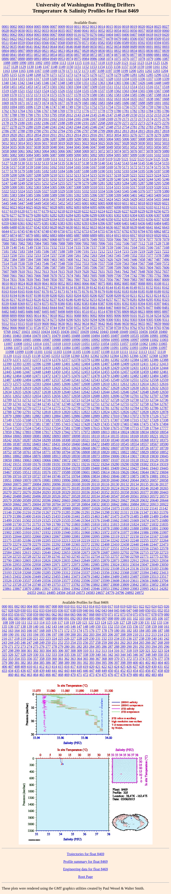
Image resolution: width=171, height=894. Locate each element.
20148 (26, 488)
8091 (149, 283)
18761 (26, 452)
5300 (13, 187)
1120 (117, 63)
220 (29, 638)
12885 (65, 416)
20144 (16, 488)
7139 (5, 247)
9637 (93, 324)
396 (110, 663)
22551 (114, 548)
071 (110, 614)
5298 (165, 183)
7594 (77, 267)
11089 (95, 348)
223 (48, 638)
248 (35, 642)
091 (66, 618)
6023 (13, 207)
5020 (69, 143)
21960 (85, 532)
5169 (109, 167)
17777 (163, 428)
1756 (125, 107)
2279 (21, 127)
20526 (56, 496)
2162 (53, 119)
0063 (21, 35)
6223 (93, 211)
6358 (165, 219)
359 (48, 659)
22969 (46, 564)
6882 (45, 235)
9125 (141, 316)
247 (29, 642)
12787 (163, 408)
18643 (56, 448)
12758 (144, 404)
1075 (117, 59)
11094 (143, 348)
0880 (149, 55)
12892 (105, 416)
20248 (154, 488)
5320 (157, 187)
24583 (90, 593)
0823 (61, 51)
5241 (125, 179)
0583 (109, 43)
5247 (5, 183)
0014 (101, 27)
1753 (101, 107)
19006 (114, 456)
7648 (141, 271)
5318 (141, 187)
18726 (144, 448)
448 (98, 671)
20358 (124, 492)
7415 (85, 259)
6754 (93, 231)
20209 (95, 488)
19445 (163, 468)
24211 (154, 588)
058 (29, 614)
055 (10, 614)
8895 (157, 312)
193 (29, 634)
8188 (149, 291)
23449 (36, 576)
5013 (13, 143)
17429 (95, 424)
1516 (149, 87)
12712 (26, 400)
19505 (16, 472)
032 (35, 610)
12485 (163, 376)
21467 (105, 516)
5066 (61, 151)
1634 (125, 99)
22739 (46, 556)
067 (85, 614)
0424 (29, 39)
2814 (133, 131)
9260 (13, 320)
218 (17, 638)
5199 (5, 175)
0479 (117, 39)
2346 (93, 127)
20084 (36, 484)
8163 (5, 291)
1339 (165, 79)
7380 (165, 255)
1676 (53, 103)
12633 (163, 388)
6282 (53, 215)
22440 (134, 544)
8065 (77, 283)
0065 (37, 35)
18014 (114, 432)
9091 (85, 316)
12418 (36, 368)
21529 (56, 520)
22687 (105, 552)
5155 (165, 163)
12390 (7, 364)
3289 (69, 139)
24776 (110, 593)
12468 (26, 376)
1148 (54, 67)
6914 (109, 235)
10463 (16, 336)
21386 (16, 516)
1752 (93, 107)
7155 (77, 247)
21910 (26, 532)
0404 (109, 35)
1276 (93, 75)
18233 (163, 436)
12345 (45, 356)
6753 (85, 231)
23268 (26, 572)
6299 (93, 215)
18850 (154, 452)
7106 (125, 243)
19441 (144, 468)
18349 (124, 440)
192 (23, 634)
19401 (105, 468)
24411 (41, 593)
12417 (26, 368)
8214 (157, 295)
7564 (133, 263)
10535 (134, 336)
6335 (61, 219)
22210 (56, 540)
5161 (45, 167)
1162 (164, 67)
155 (129, 626)
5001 (85, 139)
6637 (117, 227)
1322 (69, 79)
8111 (165, 283)
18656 (75, 448)
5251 (37, 183)
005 (35, 606)
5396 (93, 195)
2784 (157, 127)
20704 (56, 504)
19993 (56, 480)
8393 (133, 304)
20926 (7, 508)
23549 (36, 580)
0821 (45, 51)
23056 (16, 568)
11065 (163, 344)
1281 (133, 75)
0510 (165, 39)
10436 (65, 332)
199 (66, 634)
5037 (29, 147)
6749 (53, 231)
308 (73, 650)
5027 (117, 143)
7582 (29, 267)
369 (110, 659)
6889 (93, 235)
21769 (46, 524)
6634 (101, 227)
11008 (17, 344)
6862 (157, 231)
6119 (13, 211)
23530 (16, 580)
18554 (134, 444)
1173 (85, 71)
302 (35, 650)
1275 (85, 75)
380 (10, 663)
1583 (117, 95)
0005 (37, 27)
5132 (37, 163)
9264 (21, 320)
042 (98, 610)
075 (135, 614)
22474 (7, 548)
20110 (95, 484)
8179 (101, 291)
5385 (29, 195)
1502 (61, 87)
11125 (26, 356)
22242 (114, 540)
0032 (37, 31)
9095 (109, 316)
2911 (53, 135)
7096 (101, 243)
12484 (154, 376)
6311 (21, 219)
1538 (109, 91)
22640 (46, 552)
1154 (101, 67)
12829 (154, 412)
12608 (85, 384)
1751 (85, 107)
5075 (125, 151)
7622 (93, 271)
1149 (61, 67)
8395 (149, 304)
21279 (56, 512)
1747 (53, 107)
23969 (124, 588)
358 (42, 659)
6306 (149, 215)
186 (154, 630)
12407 (105, 364)
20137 (163, 484)
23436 (26, 576)
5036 (21, 147)
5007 (133, 139)
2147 (109, 115)
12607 (75, 384)
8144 (109, 287)
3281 (5, 139)
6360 (13, 223)
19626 (124, 472)
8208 (109, 295)
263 (129, 642)
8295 (149, 299)
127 (122, 622)
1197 (108, 71)
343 (116, 655)
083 (17, 618)
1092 (38, 63)
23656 (144, 580)
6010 (117, 203)
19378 (75, 468)
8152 (149, 287)
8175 (77, 291)
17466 (134, 424)
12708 (163, 396)
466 (48, 675)
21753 (36, 524)
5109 (46, 159)
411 (35, 667)
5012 (5, 143)
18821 (114, 452)
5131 (29, 163)
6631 (77, 227)
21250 (36, 512)
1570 (13, 95)
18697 (114, 448)
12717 (56, 400)
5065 (53, 151)
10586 (144, 336)
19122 (144, 460)
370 (116, 659)
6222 (85, 211)
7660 (5, 275)
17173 (36, 420)
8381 (69, 304)
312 (98, 650)
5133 (45, 163)
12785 (144, 408)
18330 (105, 440)
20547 (114, 496)
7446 (133, 259)
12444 (163, 368)
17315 (134, 420)
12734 (154, 400)
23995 (144, 588)
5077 (141, 151)
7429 (117, 259)
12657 (65, 396)
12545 (105, 380)
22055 (26, 536)
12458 (134, 372)
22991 (105, 564)
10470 (36, 336)
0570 (77, 43)
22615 (26, 552)
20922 (163, 504)
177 (98, 630)
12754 (114, 404)
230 (91, 638)
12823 (95, 412)
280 (66, 646)
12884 (56, 416)
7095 (93, 243)
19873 (124, 476)
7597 (101, 267)
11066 (8, 348)
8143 (101, 287)
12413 (163, 364)
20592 (36, 500)
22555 (134, 548)
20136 (153, 484)
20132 (124, 484)
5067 (69, 151)
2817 (157, 131)
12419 (46, 368)
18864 (26, 456)
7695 (93, 275)
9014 (37, 316)
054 (4, 614)
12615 (154, 384)
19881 (154, 476)
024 (154, 606)
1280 (125, 75)
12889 (95, 416)
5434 (149, 199)
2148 (117, 115)
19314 (154, 464)
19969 (16, 480)
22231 (95, 540)
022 (141, 606)
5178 (13, 171)
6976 (85, 239)
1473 (45, 87)
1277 (101, 75)
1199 (124, 71)
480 (135, 675)
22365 (75, 544)
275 (35, 646)
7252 (29, 255)
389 (66, 663)
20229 (124, 488)
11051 (85, 344)
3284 (29, 139)
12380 (95, 360)
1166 (29, 71)
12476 (75, 376)
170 (54, 630)
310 (85, 650)
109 (11, 622)
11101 (38, 352)
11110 (114, 352)
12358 (65, 356)
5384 (21, 195)
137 (17, 626)
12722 (65, 400)
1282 (141, 75)
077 (148, 614)
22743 (65, 556)
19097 (105, 460)
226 (66, 638)
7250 (13, 255)
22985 (95, 564)
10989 (66, 340)
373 (135, 659)
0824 (69, 51)
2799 (101, 131)
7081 (13, 243)
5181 (37, 171)
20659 (7, 504)
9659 (157, 324)
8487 (37, 312)
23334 (75, 572)
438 (35, 671)
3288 (61, 139)
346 (135, 655)
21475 (114, 516)
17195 (56, 420)
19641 (134, 472)
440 (48, 671)
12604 (46, 384)
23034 (134, 564)
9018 (53, 316)
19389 (85, 468)
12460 (154, 372)
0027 (165, 27)
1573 (37, 95)
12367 (143, 356)
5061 (21, 151)
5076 (133, 151)
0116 (77, 35)
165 (23, 630)
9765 (157, 328)
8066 (85, 283)
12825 (114, 412)
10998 (144, 340)
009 (60, 606)
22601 (16, 552)
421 (98, 667)
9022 (61, 316)
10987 (46, 340)
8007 (157, 279)
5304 (45, 187)
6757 (117, 231)
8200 (53, 295)
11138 (36, 356)
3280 (165, 135)
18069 (26, 436)
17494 (163, 424)
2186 (45, 123)
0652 (109, 47)
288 (116, 646)
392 (85, 663)
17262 (75, 420)
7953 (101, 279)
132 (153, 622)
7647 (133, 271)
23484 (105, 576)
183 (135, 630)
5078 (149, 151)
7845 (37, 279)
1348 (61, 83)
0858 (85, 55)
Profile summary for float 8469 (85, 861)
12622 (56, 388)
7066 (117, 239)
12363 (104, 356)
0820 (37, 51)
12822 (85, 412)
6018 (141, 203)
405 (166, 663)
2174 (149, 119)
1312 (165, 75)
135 (4, 626)
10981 (154, 336)
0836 (149, 51)
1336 (141, 79)
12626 (95, 388)
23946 (95, 588)
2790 (37, 131)
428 (141, 667)
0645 (61, 47)
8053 (69, 283)
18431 (56, 444)
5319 (149, 187)
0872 (93, 55)
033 (42, 610)
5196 (149, 171)
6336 (69, 219)
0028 (5, 31)
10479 (56, 336)
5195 (141, 171)
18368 (144, 440)
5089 (69, 155)
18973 (95, 456)
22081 (75, 536)
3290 (77, 139)
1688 (141, 103)
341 (104, 655)
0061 (5, 35)
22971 (56, 564)
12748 (65, 404)
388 (60, 663)
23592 (75, 580)
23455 (56, 576)
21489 (154, 516)
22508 (65, 548)
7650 (149, 271)
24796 (119, 593)
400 (135, 663)
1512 (117, 87)
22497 (56, 548)
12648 (144, 392)
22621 (36, 552)
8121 (13, 287)
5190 (101, 171)
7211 (93, 251)
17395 (56, 424)
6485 (165, 223)
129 (134, 622)
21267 (46, 512)
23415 (7, 576)
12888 (85, 416)
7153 (61, 247)
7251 (21, 255)
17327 (144, 420)
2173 (141, 119)
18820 (105, 452)
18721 (134, 448)
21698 (7, 524)
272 (17, 646)
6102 (141, 207)
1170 (61, 71)
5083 (21, 155)
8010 (5, 283)
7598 (109, 267)
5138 (85, 163)
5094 (109, 155)
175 (85, 630)
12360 (75, 356)
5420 (77, 199)
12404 (85, 364)
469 (66, 675)
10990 (75, 340)
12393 (16, 364)
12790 (16, 412)
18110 (95, 436)
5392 (77, 195)
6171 (29, 211)
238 (141, 638)
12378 (75, 360)
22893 (124, 560)
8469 (117, 308)
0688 (125, 47)
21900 (163, 528)
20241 (134, 488)
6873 (5, 235)
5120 (116, 159)
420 (91, 667)
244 (10, 642)
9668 (21, 328)
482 (148, 675)
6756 (109, 231)
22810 (36, 560)
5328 (53, 191)
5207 (29, 175)
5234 (69, 179)
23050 (163, 564)
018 (116, 606)
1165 (22, 71)
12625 (85, 388)
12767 (163, 404)
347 (141, 655)
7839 (29, 279)
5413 (21, 199)
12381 (105, 360)
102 (135, 618)
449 (104, 671)
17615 (95, 428)
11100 (28, 352)
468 (60, 675)
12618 (16, 388)
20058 (163, 480)
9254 (157, 316)
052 (160, 610)
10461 (7, 336)
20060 (7, 484)
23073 (65, 568)
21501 (16, 520)
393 (91, 663)
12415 (7, 368)
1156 (117, 67)
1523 (37, 91)
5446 (13, 203)
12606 (65, 384)
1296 (157, 75)
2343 (69, 127)
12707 (154, 396)
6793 (133, 231)
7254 (45, 255)
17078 (144, 416)
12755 (124, 404)
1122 (132, 63)
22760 (124, 556)
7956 (109, 279)
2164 (69, 119)
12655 (46, 396)
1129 (22, 67)
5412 (13, 199)
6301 (109, 215)
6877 (21, 235)
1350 (77, 83)
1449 (165, 83)
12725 (95, 400)
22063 (46, 536)
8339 (5, 304)
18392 (26, 444)
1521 (21, 91)
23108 (114, 568)
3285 (37, 139)
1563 (125, 91)
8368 (13, 304)
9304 (141, 320)
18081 (36, 436)
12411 (144, 364)
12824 (105, 412)
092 (73, 618)
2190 (77, 123)
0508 (149, 39)
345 (129, 655)
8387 (101, 304)
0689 (133, 47)
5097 (125, 155)
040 (85, 610)
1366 (125, 83)
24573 (80, 593)
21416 (36, 516)
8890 (149, 312)
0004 (29, 27)
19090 (95, 460)
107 (166, 618)
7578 (21, 267)
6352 (117, 219)
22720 (154, 552)
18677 (95, 448)
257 (91, 642)
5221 (133, 175)
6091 (61, 207)
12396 (36, 364)
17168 (26, 420)
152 (110, 626)
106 (160, 618)
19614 (105, 472)
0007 (53, 27)
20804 (85, 504)
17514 (7, 428)
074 (129, 614)
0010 (69, 27)
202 (85, 634)
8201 (61, 295)
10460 (163, 332)
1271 (53, 75)
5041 (61, 147)
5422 (93, 199)
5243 (141, 179)
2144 (85, 115)
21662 (114, 520)
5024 (93, 143)
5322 (5, 191)
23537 (26, 580)
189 (4, 634)
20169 (56, 488)
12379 (85, 360)
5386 (37, 195)
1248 (29, 75)
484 (160, 675)
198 (60, 634)
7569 (157, 263)
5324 (21, 191)
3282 (13, 139)
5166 (85, 167)
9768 (7, 332)
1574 (45, 95)
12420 (56, 368)
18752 (7, 452)
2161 (45, 119)
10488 (75, 336)
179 (110, 630)
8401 (165, 304)
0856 (69, 55)
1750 (77, 107)
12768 (7, 408)
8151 (141, 287)
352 (4, 659)
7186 (45, 251)
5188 (85, 171)
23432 (16, 576)
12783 (124, 408)
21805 (85, 524)
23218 (16, 572)
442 (60, 671)
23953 (105, 588)
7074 (141, 239)
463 (29, 675)
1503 (69, 87)
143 (54, 626)
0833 (125, 51)
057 (23, 614)
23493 (124, 576)
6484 (157, 223)
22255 (144, 540)
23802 (95, 584)
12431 (134, 368)
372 (129, 659)
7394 (29, 259)
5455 (77, 203)
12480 (114, 376)
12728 (114, 400)
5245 (157, 179)
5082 (13, 155)
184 (141, 630)
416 (66, 667)
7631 (101, 271)
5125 (157, 159)
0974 (69, 59)
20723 (65, 504)
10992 (95, 340)
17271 (105, 420)
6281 (45, 215)
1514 (133, 87)
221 (35, 638)
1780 (117, 111)
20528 (75, 496)
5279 (85, 183)
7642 (125, 271)
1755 (117, 107)
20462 (7, 496)
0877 (133, 55)
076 (141, 614)
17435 (105, 424)
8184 (133, 291)
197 (54, 634)
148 (85, 626)
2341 (53, 127)
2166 (85, 119)
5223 (149, 175)
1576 (61, 95)
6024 (21, 207)
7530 (21, 263)
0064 (29, 35)
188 (166, 630)
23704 (163, 580)
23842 (134, 584)
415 (60, 667)
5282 (109, 183)
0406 (125, 35)
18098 (75, 436)
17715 (134, 428)
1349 (69, 83)
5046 (85, 147)
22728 (26, 556)
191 (17, 634)
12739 (7, 404)
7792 (157, 275)
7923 (85, 279)
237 (135, 638)
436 (23, 671)
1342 (21, 83)
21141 (153, 508)
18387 (16, 444)
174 (79, 630)
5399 (117, 195)
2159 (37, 119)
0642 (37, 47)
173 (73, 630)
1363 (101, 83)
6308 (165, 215)
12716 (46, 400)
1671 (21, 103)
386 (48, 663)
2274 (149, 123)
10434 (45, 332)
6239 (149, 211)
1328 (109, 79)
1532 (69, 91)
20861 (124, 504)
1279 (117, 75)
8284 (141, 299)
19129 (153, 460)
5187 (77, 171)
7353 (141, 255)
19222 (95, 464)
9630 (61, 324)
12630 (134, 388)
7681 (77, 275)
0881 (157, 55)
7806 (165, 275)
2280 (29, 127)
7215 (125, 251)
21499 (7, 520)
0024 (149, 27)
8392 (125, 304)
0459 (93, 39)
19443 (154, 468)
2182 (37, 123)
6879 (29, 235)
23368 (124, 572)
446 (85, 671)
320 (141, 650)
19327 (7, 468)
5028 (125, 143)
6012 (133, 203)
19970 (26, 480)
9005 (29, 316)
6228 (133, 211)
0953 (61, 59)
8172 (53, 291)
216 (4, 638)
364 (79, 659)
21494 (163, 516)
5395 (85, 195)
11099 (19, 352)
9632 (77, 324)
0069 (69, 35)
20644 (163, 500)
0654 (117, 47)
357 (35, 659)
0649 (85, 47)
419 (85, 667)
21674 (144, 520)
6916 (125, 235)
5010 (157, 139)
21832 (154, 524)
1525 (53, 91)
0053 (109, 31)
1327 (101, 79)
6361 (21, 223)
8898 (5, 316)
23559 (56, 580)
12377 (65, 360)
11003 (163, 340)
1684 (109, 103)
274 (29, 646)
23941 (65, 588)
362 (66, 659)
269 (166, 642)
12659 (85, 396)
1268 (37, 75)
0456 (69, 39)
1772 (77, 111)
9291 (77, 320)
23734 (26, 584)
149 (91, 626)
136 (10, 626)
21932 (46, 532)
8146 (125, 287)
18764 (36, 452)
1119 (109, 63)
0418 (149, 35)
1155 (109, 67)
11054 (104, 344)
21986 (144, 532)
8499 (69, 312)
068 (91, 614)
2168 (101, 119)
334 (60, 655)
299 (17, 650)
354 (17, 659)
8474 (133, 308)
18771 (46, 452)
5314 (109, 187)
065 (73, 614)
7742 (133, 275)
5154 (157, 163)
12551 (134, 380)
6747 (37, 231)
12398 (46, 364)
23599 (105, 580)
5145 (141, 163)
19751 (65, 476)
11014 (37, 344)
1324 (85, 79)
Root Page (85, 877)
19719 (26, 476)
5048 (101, 147)
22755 (105, 556)
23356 (105, 572)
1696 (29, 107)
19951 (7, 480)
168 (42, 630)
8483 (13, 312)
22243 (124, 540)
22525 (95, 548)
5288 (149, 183)
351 (166, 655)
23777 (65, 584)
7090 (77, 243)
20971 (56, 508)
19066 (46, 460)
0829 (93, 51)
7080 (5, 243)
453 (129, 671)
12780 (95, 408)
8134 (69, 287)
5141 (109, 163)
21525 (46, 520)
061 (48, 614)
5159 (29, 167)
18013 (105, 432)
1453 (29, 87)
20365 (134, 492)
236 (129, 638)
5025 (101, 143)
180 (116, 630)
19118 (134, 460)
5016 (37, 143)
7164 (133, 247)
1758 (141, 107)
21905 (16, 532)
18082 (46, 436)
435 (17, 671)
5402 (141, 195)
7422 (93, 259)
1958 (61, 115)
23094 (85, 568)
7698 (101, 275)
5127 (5, 163)
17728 (144, 428)
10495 (105, 336)
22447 (154, 544)
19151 (16, 464)
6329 (45, 219)
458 (160, 671)
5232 (53, 179)
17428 (85, 424)
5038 (37, 147)
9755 (93, 328)
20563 (144, 496)
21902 (7, 532)
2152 (149, 115)
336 (73, 655)
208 (123, 634)
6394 (93, 223)
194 (35, 634)
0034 (53, 31)
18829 (144, 452)
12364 (114, 356)
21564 (85, 520)
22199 (36, 540)
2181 (29, 123)
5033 (165, 143)
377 (160, 659)
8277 (117, 299)
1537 (101, 91)
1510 (101, 87)
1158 (132, 67)
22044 (16, 536)
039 (79, 610)
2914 (77, 135)
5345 (125, 191)
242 (166, 638)
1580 (93, 95)
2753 (117, 127)
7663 (21, 275)
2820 (13, 135)
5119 (109, 159)
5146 (149, 163)
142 (48, 626)
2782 (141, 127)
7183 (21, 251)
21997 (163, 532)
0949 (53, 59)
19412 (124, 468)
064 (66, 614)
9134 (149, 316)
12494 (26, 380)
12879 (7, 416)
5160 (37, 167)
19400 (95, 468)
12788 (7, 412)
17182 (46, 420)
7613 (45, 271)
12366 (134, 356)
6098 (117, 207)
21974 (114, 532)
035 (54, 610)
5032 (157, 143)
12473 (56, 376)
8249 (77, 299)
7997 (141, 279)
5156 (5, 167)
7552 (77, 263)
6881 (37, 235)
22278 (26, 544)
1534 (77, 91)
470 (73, 675)
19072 (66, 460)
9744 (53, 328)
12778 (75, 408)
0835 (141, 51)
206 (110, 634)
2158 (29, 119)
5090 (77, 155)
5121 (124, 159)
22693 (114, 552)
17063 (124, 416)
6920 (157, 235)
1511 (109, 87)
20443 (163, 492)
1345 (37, 83)
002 (17, 606)
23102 (105, 568)
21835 (163, 524)
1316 (29, 79)
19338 (16, 468)
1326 (93, 79)
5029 (133, 143)
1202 (148, 71)
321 (148, 650)
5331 (77, 191)
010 (66, 606)
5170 (117, 167)
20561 (134, 496)
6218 (61, 211)
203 (91, 634)
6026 (37, 207)
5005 (117, 139)
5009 (149, 139)
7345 (117, 255)
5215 (93, 175)
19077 (75, 460)
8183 (125, 291)
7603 (141, 267)
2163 (61, 119)
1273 (69, 75)
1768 (53, 111)
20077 (26, 484)
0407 (133, 35)
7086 (53, 243)
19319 (163, 464)
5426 (125, 199)
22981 (85, 564)
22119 (114, 536)
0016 (117, 27)
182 (129, 630)
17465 (124, 424)
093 (79, 618)
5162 (53, 167)
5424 (109, 199)
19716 (16, 476)
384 (35, 663)
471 (79, 675)
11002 (154, 340)
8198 (37, 295)
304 (48, 650)
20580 (16, 500)
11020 (75, 344)
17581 (65, 428)
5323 (13, 191)
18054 (163, 432)
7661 (13, 275)
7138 (165, 243)
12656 (56, 396)
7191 (85, 251)
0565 (37, 43)
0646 (69, 47)
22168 (163, 536)
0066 (45, 35)
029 (17, 610)
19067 (56, 460)
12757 (134, 404)
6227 (125, 211)
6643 (165, 227)
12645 (114, 392)
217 (10, 638)
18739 (163, 448)
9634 (85, 324)
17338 (163, 420)
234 (116, 638)
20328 (56, 492)
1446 (149, 83)
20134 (134, 484)
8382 (77, 304)
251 (54, 642)
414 (54, 667)
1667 (157, 99)
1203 (156, 71)
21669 (134, 520)
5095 (117, 155)
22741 (56, 556)
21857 (56, 528)
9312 (5, 324)
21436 (65, 516)
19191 (56, 464)
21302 (114, 512)
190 (10, 634)
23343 (95, 572)
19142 (7, 464)
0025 (157, 27)
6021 (165, 203)
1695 (21, 107)
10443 (104, 332)
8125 (29, 287)
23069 (36, 568)
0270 (85, 35)
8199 (45, 295)
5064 (45, 151)
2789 (29, 131)
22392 (95, 544)
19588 (65, 472)
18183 (144, 436)
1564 (133, 91)
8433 (29, 308)
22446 (144, 544)
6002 (93, 203)
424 (116, 667)
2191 (85, 123)
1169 (53, 71)
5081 (5, 155)
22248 (134, 540)
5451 (53, 203)
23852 (154, 584)
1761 (165, 107)
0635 (13, 47)
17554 (56, 428)
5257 (69, 183)
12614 (144, 384)
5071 (93, 151)
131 (147, 622)
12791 (26, 412)
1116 (86, 63)
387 (54, 663)
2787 (13, 131)
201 (79, 634)
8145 (117, 287)
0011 (77, 27)
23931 (56, 588)
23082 (75, 568)
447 (91, 671)
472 (85, 675)
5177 (5, 171)
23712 (7, 584)
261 (116, 642)
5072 (101, 151)
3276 (133, 135)
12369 (163, 356)
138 (23, 626)
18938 (85, 456)
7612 (37, 271)
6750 (61, 231)
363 (73, 659)
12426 (95, 368)
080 (166, 614)
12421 (65, 368)
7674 (69, 275)
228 (79, 638)
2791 (45, 131)
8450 (69, 308)
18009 (95, 432)
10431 (25, 332)
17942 (65, 432)
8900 (21, 316)
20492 (26, 496)
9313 (13, 324)
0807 (21, 51)
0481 (125, 39)
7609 (13, 271)
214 (160, 634)
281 (73, 646)
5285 (133, 183)
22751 (85, 556)
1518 (165, 87)
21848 (46, 528)
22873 (114, 560)
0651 (101, 47)
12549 (114, 380)
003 (23, 606)
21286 (75, 512)
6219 (69, 211)
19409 (114, 468)
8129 (53, 287)
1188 (101, 71)
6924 (21, 239)
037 (66, 610)
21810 (95, 524)
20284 (36, 492)
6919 (149, 235)
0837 (157, 51)
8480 (157, 308)
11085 (75, 348)
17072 (134, 416)
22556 (144, 548)
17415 (65, 424)
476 (110, 675)
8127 (45, 287)
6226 (117, 211)
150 (98, 626)
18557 (144, 444)
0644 (53, 47)
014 (91, 606)
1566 (149, 91)
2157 (21, 119)
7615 (61, 271)
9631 (69, 324)
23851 (144, 584)
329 (29, 655)
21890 (144, 528)
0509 (157, 39)
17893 (26, 432)
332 (48, 655)
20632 (144, 500)
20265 (163, 488)
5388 (45, 195)
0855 (61, 55)
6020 (157, 203)
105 (154, 618)
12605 (56, 384)
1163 (6, 71)
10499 (124, 336)
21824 (134, 524)
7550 (69, 263)
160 (160, 626)
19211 (75, 464)
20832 (95, 504)
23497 (134, 576)
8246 (69, 299)
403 (154, 663)
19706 (7, 476)
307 (66, 650)
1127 (6, 67)
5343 (117, 191)
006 (42, 606)
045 (116, 610)
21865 (75, 528)
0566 (45, 43)
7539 (29, 263)
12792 (36, 412)
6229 (141, 211)
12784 (134, 408)
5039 (45, 147)
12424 (85, 368)
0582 (101, 43)
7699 (109, 275)
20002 (85, 480)
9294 (93, 320)
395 (104, 663)
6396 (101, 223)
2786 (5, 131)
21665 (124, 520)
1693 (5, 107)
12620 (36, 388)
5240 (117, 179)
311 (91, 650)
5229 (29, 179)
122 (91, 622)
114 (41, 622)
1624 (69, 99)
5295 (157, 183)
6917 (133, 235)
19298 (134, 464)
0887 (13, 59)
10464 (26, 336)
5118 (101, 159)
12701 (134, 396)
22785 (163, 556)
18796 (75, 452)
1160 (148, 67)
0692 (157, 47)
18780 (56, 452)
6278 (21, 215)
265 (141, 642)
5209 (45, 175)
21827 (144, 524)
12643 (95, 392)
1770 (69, 111)
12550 (124, 380)
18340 (114, 440)
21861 (65, 528)
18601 (16, 448)
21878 (105, 528)
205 (104, 634)
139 (29, 626)
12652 (16, 396)
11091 (114, 348)
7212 (101, 251)
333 (54, 655)
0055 (125, 31)
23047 (144, 564)
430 (154, 667)
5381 (5, 195)
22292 (56, 544)
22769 (134, 556)
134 (166, 622)
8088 (141, 283)
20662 (16, 504)
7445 (125, 259)
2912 (61, 135)
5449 (37, 203)
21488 (144, 516)
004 (29, 606)
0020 (141, 27)
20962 (37, 508)
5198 (165, 171)
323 (160, 650)
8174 (69, 291)
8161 (157, 287)
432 (166, 667)
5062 (29, 151)
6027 (45, 207)
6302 (117, 215)
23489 (114, 576)
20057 (154, 480)
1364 (109, 83)
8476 (141, 308)
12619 (26, 388)
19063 (26, 460)
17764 (154, 428)
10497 (114, 336)
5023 (85, 143)
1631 (101, 99)
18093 (56, 436)
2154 (165, 115)
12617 (7, 388)
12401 (65, 364)
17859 (7, 432)
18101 (85, 436)
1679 (77, 103)
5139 (93, 163)
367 (98, 659)
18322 (95, 440)
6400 (117, 223)
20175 (65, 488)
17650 (105, 428)
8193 (5, 295)
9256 (165, 316)
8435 (37, 308)
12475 (65, 376)
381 (17, 663)
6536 (21, 227)
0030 (21, 31)
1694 (13, 107)
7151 (45, 247)
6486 (5, 227)
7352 (133, 255)
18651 (65, 448)
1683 (101, 103)
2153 (157, 115)
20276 (26, 492)
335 (66, 655)
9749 (61, 328)
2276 (165, 123)
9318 (29, 324)
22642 (56, 552)
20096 (56, 484)
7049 (93, 239)
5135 (61, 163)
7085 (45, 243)
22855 (95, 560)
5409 (157, 195)
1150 (69, 67)
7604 (149, 267)
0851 (29, 55)
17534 (26, 428)
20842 (114, 504)
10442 (94, 332)
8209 (117, 295)
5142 (117, 163)
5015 (29, 143)
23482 (95, 576)
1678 (69, 103)
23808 (114, 584)
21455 (85, 516)
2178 (5, 123)
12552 (144, 380)
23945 (85, 588)
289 (123, 646)
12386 (154, 360)
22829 (56, 560)
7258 (61, 255)
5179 (21, 171)
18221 (153, 436)
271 (10, 646)
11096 (153, 348)
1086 (157, 59)
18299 (46, 440)
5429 (133, 199)
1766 (37, 111)
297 (4, 650)
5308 (77, 187)
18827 (134, 452)
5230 (37, 179)
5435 (157, 199)
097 (104, 618)
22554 (124, 548)
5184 (61, 171)
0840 (5, 55)
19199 (65, 464)
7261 (77, 255)
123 (97, 622)
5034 (5, 147)
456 (148, 671)
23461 (65, 576)
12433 (144, 368)
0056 (133, 31)
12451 (65, 372)
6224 (101, 211)
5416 (45, 199)
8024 (21, 283)
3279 (157, 135)
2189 (69, 123)
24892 (129, 593)
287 (110, 646)
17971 (75, 432)
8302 (157, 299)
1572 (29, 95)
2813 (125, 131)
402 (148, 663)
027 (4, 610)
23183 (154, 568)
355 (23, 659)
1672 (29, 103)
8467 (109, 308)
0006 (45, 27)
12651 (7, 396)
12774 (46, 408)
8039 (37, 283)
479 (129, 675)
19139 (163, 460)
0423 (21, 39)
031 (29, 610)
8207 (101, 295)
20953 (27, 508)
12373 (36, 360)
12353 (55, 356)
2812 (117, 131)
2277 (5, 127)
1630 (93, 99)
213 (154, 634)
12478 (95, 376)
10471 (46, 336)
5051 (125, 147)
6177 (37, 211)
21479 (124, 516)
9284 (61, 320)
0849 (21, 55)
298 (10, 650)
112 (29, 622)
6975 (77, 239)
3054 (117, 135)
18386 (7, 444)
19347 (36, 468)
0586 (117, 43)
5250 (29, 183)
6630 (69, 227)
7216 (133, 251)
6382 (53, 223)
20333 (75, 492)
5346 (133, 191)
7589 (61, 267)
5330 (69, 191)
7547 (53, 263)
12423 (75, 368)
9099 (125, 316)
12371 (16, 360)
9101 (133, 316)
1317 (37, 79)
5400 (125, 195)
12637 (36, 392)
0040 (77, 31)
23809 (124, 584)
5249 (21, 183)
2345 (85, 127)
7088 (61, 243)
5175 (157, 167)
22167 (154, 536)
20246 (144, 488)
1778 (101, 111)
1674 (45, 103)
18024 (124, 432)
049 (141, 610)
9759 (117, 328)
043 (104, 610)
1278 (109, 75)
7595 (85, 267)
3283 (21, 139)
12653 (26, 396)
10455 (133, 332)
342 (110, 655)
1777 (93, 111)
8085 (125, 283)
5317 (133, 187)
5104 (6, 159)
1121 (124, 63)
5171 (125, 167)
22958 (36, 564)
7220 (149, 251)
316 (116, 650)
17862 (16, 432)
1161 (156, 67)
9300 (109, 320)
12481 (124, 376)
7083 (29, 243)
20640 (154, 500)
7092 (85, 243)
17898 (36, 432)
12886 (75, 416)
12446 (16, 372)
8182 (117, 291)
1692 (165, 103)
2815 (141, 131)
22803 (16, 560)
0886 (5, 59)
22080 (65, 536)
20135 (144, 484)
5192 (117, 171)
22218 (75, 540)
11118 (161, 352)
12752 (105, 404)
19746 (56, 476)
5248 (13, 183)
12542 (85, 380)
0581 (93, 43)
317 (123, 650)
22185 (16, 540)
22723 (163, 552)
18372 (154, 440)
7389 (21, 259)
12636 (26, 392)
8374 (37, 304)
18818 (95, 452)
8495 (45, 312)
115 (48, 622)
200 (73, 634)
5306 (61, 187)
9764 (149, 328)
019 (123, 606)
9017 (45, 316)
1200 (132, 71)
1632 (109, 99)
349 (154, 655)
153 (116, 626)
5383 (13, 195)
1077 (133, 59)
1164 (14, 71)
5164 (69, 167)
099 (116, 618)
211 (141, 634)
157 (141, 626)
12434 (154, 368)
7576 (13, 267)
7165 (141, 247)
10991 (85, 340)
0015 (109, 27)
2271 (125, 123)
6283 (61, 215)
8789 (109, 312)
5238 (101, 179)
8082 (117, 283)
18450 (65, 444)
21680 (163, 520)
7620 (85, 271)
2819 (5, 135)
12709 (7, 400)
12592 (26, 384)
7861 (69, 279)
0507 (141, 39)
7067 (125, 239)
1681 (85, 103)
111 (23, 622)
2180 (21, 123)
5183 (53, 171)
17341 (7, 424)
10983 (7, 340)
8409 (21, 308)
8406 (5, 308)
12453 (85, 372)
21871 (85, 528)
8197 (29, 295)
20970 (46, 508)
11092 (124, 348)
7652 (157, 271)
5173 (141, 167)
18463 (85, 444)
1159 (140, 67)
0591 (133, 43)
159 (154, 626)
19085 (85, 460)
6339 (93, 219)
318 (129, 650)
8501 (77, 312)
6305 (141, 215)
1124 (148, 63)
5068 (77, 151)
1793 (45, 115)
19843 (105, 476)
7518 (13, 263)
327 (17, 655)
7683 (85, 275)
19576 (46, 472)
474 (98, 675)
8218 (21, 299)
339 (91, 655)
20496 (36, 496)
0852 (37, 55)
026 (166, 606)
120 (78, 622)
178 (104, 630)
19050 (7, 460)
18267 (16, 440)
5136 (69, 163)
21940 (65, 532)
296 (166, 646)
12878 (163, 412)
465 (42, 675)
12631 (144, 388)
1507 (85, 87)
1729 (37, 107)
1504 (77, 87)
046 (123, 610)
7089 (69, 243)
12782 (114, 408)
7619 (77, 271)
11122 (17, 356)
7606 (165, 267)
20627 (124, 500)
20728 (75, 504)
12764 (154, 404)
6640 (141, 227)
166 (29, 630)
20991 (76, 508)
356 (29, 659)
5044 (69, 147)
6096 (101, 207)
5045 (77, 147)
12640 (65, 392)
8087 (133, 283)
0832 (117, 51)
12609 (95, 384)
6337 (77, 219)
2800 (109, 131)
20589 (26, 500)
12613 (134, 384)
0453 (45, 39)
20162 (46, 488)
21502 (26, 520)
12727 (105, 400)
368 (104, 659)
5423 (101, 199)
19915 (163, 476)
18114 (105, 436)
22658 (75, 552)
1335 (133, 79)
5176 (165, 167)
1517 (157, 87)
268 (160, 642)
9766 (165, 328)
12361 (85, 356)
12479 (105, 376)
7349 (125, 255)
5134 (53, 163)
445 (79, 671)
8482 (5, 312)
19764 (75, 476)
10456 (143, 332)
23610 (124, 580)
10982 (163, 336)
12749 (75, 404)
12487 (7, 380)
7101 (109, 243)
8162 (165, 287)
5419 (69, 199)
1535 (85, 91)
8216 (5, 299)
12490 (16, 380)
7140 (13, 247)
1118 (101, 63)
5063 (37, 151)
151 (104, 626)
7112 (141, 243)
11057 (124, 344)
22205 (46, 540)
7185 (37, 251)
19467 (7, 472)
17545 (36, 428)
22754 (95, 556)
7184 (29, 251)
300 (23, 650)
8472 (125, 308)
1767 (45, 111)
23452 (46, 576)
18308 (65, 440)
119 (72, 622)
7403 (53, 259)
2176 (165, 119)
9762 (133, 328)
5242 (133, 179)
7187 (53, 251)
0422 (13, 39)
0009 (61, 27)
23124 (124, 568)
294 (154, 646)
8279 (125, 299)
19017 (134, 456)
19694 (163, 472)
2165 (77, 119)
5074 (117, 151)
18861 (7, 456)
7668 (45, 275)
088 (48, 618)
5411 (5, 199)
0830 (101, 51)
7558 (109, 263)
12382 (114, 360)
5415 (37, 199)
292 (141, 646)
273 (23, 646)
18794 (65, 452)
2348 (109, 127)
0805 (13, 51)
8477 (149, 308)
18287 (26, 440)
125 (109, 622)
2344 (77, 127)
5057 (165, 147)
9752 (77, 328)
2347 (101, 127)
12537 (56, 380)
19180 (46, 464)
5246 (165, 179)
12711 (16, 400)
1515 (141, 87)
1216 (21, 75)
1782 (133, 111)
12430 (124, 368)
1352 (93, 83)
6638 (125, 227)
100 (123, 618)
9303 (133, 320)
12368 (153, 356)
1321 (61, 79)
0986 (93, 59)
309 (79, 650)
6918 (141, 235)
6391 (69, 223)
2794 (61, 131)
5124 (149, 159)
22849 (85, 560)
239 (148, 638)
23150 (144, 568)
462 (23, 675)
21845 (36, 528)
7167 (157, 247)
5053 (141, 147)
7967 (117, 279)
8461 (93, 308)
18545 (124, 444)
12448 (36, 372)
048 (135, 610)
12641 (75, 392)
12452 (75, 372)
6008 (109, 203)
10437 (74, 332)
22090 (85, 536)
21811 (105, 524)
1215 (13, 75)
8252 (85, 299)
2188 (61, 123)
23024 (114, 564)
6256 (157, 211)
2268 (101, 123)
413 (48, 667)
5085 (37, 155)
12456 (114, 372)
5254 (53, 183)
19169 (26, 464)
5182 (45, 171)
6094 (85, 207)
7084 (37, 243)
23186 (163, 568)
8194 (13, 295)
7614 (53, 271)
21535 (65, 520)
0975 (77, 59)
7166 (149, 247)
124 (103, 622)
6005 (101, 203)
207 (116, 634)
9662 (5, 328)
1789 (21, 115)
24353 (31, 593)
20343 (95, 492)
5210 (53, 175)
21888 (134, 528)
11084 (66, 348)
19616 (114, 472)
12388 (163, 360)
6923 (13, 239)
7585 (37, 267)
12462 (7, 376)
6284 (69, 215)
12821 (75, 412)
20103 (66, 484)
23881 (36, 588)
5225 (165, 175)
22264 (163, 540)
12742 (26, 404)
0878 (141, 55)
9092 (93, 316)
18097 (66, 436)
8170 (45, 291)
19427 (134, 468)
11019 (66, 344)
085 (29, 618)
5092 (93, 155)
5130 (21, 163)
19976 (36, 480)
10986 (36, 340)
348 (148, 655)
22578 (163, 548)
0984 (85, 59)
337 (79, 655)
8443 (45, 308)
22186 (26, 540)
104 (148, 618)
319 (135, 650)
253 (66, 642)
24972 (139, 593)
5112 (61, 159)
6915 (117, 235)
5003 (101, 139)
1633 (117, 99)
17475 (144, 424)
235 (123, 638)
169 (48, 630)
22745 (75, 556)
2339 (37, 127)
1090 (22, 63)
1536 (93, 91)
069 (98, 614)
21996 (154, 532)
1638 (149, 99)
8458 (85, 308)
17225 (65, 420)
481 (141, 675)
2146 (101, 115)
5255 (61, 183)
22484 (26, 548)
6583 (45, 227)
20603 (65, 500)
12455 (105, 372)
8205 (85, 295)
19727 (36, 476)
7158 (101, 247)
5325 (29, 191)
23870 (26, 588)
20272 (16, 492)
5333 (93, 191)
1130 (30, 67)
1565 (141, 91)
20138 (7, 488)
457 (154, 671)
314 (110, 650)
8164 (13, 291)
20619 (95, 500)
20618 (85, 500)
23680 (154, 580)
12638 (46, 392)
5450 (45, 203)
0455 (61, 39)
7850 (53, 279)
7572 (165, 263)
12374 (46, 360)
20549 (124, 496)
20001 (75, 480)
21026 (95, 508)
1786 (165, 111)
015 (98, 606)
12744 (36, 404)
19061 (17, 460)
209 (129, 634)
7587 (53, 267)
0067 (53, 35)
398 (123, 663)
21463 (95, 516)
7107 (133, 243)
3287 (53, 139)
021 (135, 606)
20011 (95, 480)
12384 (134, 360)
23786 (85, 584)
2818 (165, 131)
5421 (85, 199)
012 (79, 606)
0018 (125, 27)
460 (10, 675)
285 (98, 646)
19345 (26, 468)
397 (116, 663)
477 (116, 675)
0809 (29, 51)
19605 (95, 472)
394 (98, 663)
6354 (133, 219)
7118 (149, 243)
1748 (61, 107)
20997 (85, 508)
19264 (105, 464)
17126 (154, 416)
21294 (95, 512)
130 (141, 622)
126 (116, 622)
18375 (163, 440)
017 (110, 606)
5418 (61, 199)
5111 (54, 159)
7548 (61, 263)
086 (35, 618)
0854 (53, 55)
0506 (133, 39)
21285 (65, 512)
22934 (163, 560)
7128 (157, 243)
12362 (94, 356)
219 (23, 638)
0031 (29, 31)
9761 (125, 328)
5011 (165, 139)
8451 (77, 308)
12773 (36, 408)
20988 (66, 508)
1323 (77, 79)
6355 (141, 219)
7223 (5, 255)
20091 (46, 484)
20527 (65, 496)
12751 (95, 404)
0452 (37, 39)
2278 (13, 127)
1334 (125, 79)
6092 (69, 207)
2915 (85, 135)
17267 (95, 420)
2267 (93, 123)
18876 (36, 456)
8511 (93, 312)
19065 (36, 460)
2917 (101, 135)
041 (91, 610)
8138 (77, 287)
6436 (141, 223)
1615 (5, 99)
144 (60, 626)
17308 (124, 420)
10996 (124, 340)
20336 (85, 492)
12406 (95, 364)
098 (110, 618)
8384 (93, 304)
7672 (61, 275)
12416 (16, 368)
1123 (140, 63)
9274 (45, 320)
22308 (65, 544)
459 (166, 671)
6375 (37, 223)
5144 (133, 163)
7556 (93, 263)
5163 (61, 167)
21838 (7, 528)
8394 (141, 304)
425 (123, 667)
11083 (56, 348)
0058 (149, 31)
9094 (101, 316)
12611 (114, 384)
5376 (141, 191)
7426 (109, 259)
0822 (53, 51)
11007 (8, 344)
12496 (36, 380)
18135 (114, 436)
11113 (142, 352)
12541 (75, 380)
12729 (124, 400)
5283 (117, 183)
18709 (124, 448)
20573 (163, 496)
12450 (56, 372)
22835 (65, 560)
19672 (154, 472)
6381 (45, 223)
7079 (165, 239)
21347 (144, 512)
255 (79, 642)
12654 (36, 396)
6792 (125, 231)
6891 (101, 235)
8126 (37, 287)
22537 (105, 548)
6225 (109, 211)
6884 (61, 235)
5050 (117, 147)
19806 (85, 476)
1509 (93, 87)
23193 (7, 572)
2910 (45, 135)
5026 (109, 143)
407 (10, 667)
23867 (16, 588)
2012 (69, 115)
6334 (53, 219)
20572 (154, 496)
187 (160, 630)
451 (116, 671)
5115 (85, 159)
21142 (163, 508)
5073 (109, 151)
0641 (29, 47)
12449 (46, 372)
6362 (29, 223)
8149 (133, 287)
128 (128, 622)
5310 (93, 187)
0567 (53, 43)
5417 (53, 199)
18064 (7, 436)
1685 (117, 103)
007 (48, 606)
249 (42, 642)
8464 (101, 308)
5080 (165, 151)
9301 (117, 320)
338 (85, 655)
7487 (157, 259)
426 (129, 667)
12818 (46, 412)
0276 (93, 35)
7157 (93, 247)
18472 (95, 444)
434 (10, 671)
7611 (29, 271)
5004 (109, 139)
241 (160, 638)
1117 (93, 63)
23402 (154, 572)
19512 (26, 472)
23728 (16, 584)
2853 (29, 135)
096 (98, 618)
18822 (124, 452)
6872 (165, 231)
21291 (85, 512)
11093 (133, 348)
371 (123, 659)
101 (129, 618)
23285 (46, 572)
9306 (157, 320)
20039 (105, 480)
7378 (157, 255)
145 (66, 626)
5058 (5, 151)
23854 (163, 584)
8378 (53, 304)
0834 (133, 51)
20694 (36, 504)
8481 (165, 308)
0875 (117, 55)
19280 (114, 464)
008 (54, 606)
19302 (144, 464)
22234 (105, 540)
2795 (69, 131)
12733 (144, 400)
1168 (45, 71)
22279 (36, 544)
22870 (105, 560)
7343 (109, 255)
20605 (75, 500)
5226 (5, 179)
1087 (165, 59)
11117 (152, 352)
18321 (85, 440)
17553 (46, 428)
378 (166, 659)
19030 (154, 456)
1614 (165, 95)
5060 (13, 151)
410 (29, 667)
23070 (46, 568)
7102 (117, 243)
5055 (149, 147)
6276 (5, 215)
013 (85, 606)
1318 (45, 79)
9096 (117, 316)
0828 (85, 51)
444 (73, 671)
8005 (149, 279)
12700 (124, 396)
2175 (157, 119)
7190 (77, 251)
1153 (93, 67)
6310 (13, 219)
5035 (13, 147)
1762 (5, 111)
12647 (134, 392)
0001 (5, 27)
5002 (93, 139)
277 (48, 646)
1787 (5, 115)
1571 (21, 95)
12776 (65, 408)
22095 (95, 536)
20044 (134, 480)
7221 (157, 251)
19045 (163, 456)
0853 (45, 55)
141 (42, 626)
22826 (46, 560)
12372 (26, 360)
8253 (93, 299)
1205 (5, 75)
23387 (134, 572)
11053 (95, 344)
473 (91, 675)
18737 (154, 448)
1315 (21, 79)
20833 (105, 504)
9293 (85, 320)
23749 (46, 584)
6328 (37, 219)
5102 (157, 155)
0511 (5, 43)
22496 (46, 548)
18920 (65, 456)
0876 (125, 55)
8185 (141, 291)
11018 (56, 344)
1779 (109, 111)
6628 (53, 227)
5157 (13, 167)
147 (79, 626)
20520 (46, 496)
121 (85, 622)
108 (5, 622)
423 (110, 667)
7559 (117, 263)
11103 (57, 352)
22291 (46, 544)
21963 (95, 532)
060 (42, 614)
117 (60, 622)
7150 (37, 247)
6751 (69, 231)
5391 (69, 195)
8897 (165, 312)
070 (104, 614)
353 (10, 659)
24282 (163, 588)
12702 (144, 396)
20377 (144, 492)
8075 (101, 283)
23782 (75, 584)
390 (73, 663)
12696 (114, 396)
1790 (29, 115)
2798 (93, 131)
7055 (101, 239)
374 (141, 659)
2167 (93, 119)
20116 (105, 484)
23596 (85, 580)
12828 (144, 412)
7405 (61, 259)
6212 (53, 211)
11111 (124, 352)
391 (79, 663)
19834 (95, 476)
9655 (141, 324)
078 (154, 614)
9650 (125, 324)
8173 (61, 291)
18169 (134, 436)
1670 (13, 103)
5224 (157, 175)
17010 (114, 416)
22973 (75, 564)
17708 (124, 428)
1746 (45, 107)
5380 (165, 191)
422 (104, 667)
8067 (93, 283)
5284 (125, 183)
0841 (13, 55)
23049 (154, 564)
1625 (77, 99)
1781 (125, 111)
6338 (85, 219)
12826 (124, 412)
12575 (16, 384)
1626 (85, 99)
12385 (144, 360)
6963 (37, 239)
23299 (56, 572)
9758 (109, 328)
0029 (13, 31)
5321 (165, 187)
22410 (114, 544)
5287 (141, 183)
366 (91, 659)
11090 (104, 348)
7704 (125, 275)
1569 (5, 95)
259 (104, 642)
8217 (13, 299)
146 (73, 626)
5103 (165, 155)
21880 (114, 528)
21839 (16, 528)
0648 (77, 47)
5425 (117, 199)
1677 (61, 103)
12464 (16, 376)
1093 (46, 63)
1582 (109, 95)
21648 (105, 520)
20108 (75, 484)
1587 (149, 95)
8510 (85, 312)
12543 (95, 380)
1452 (21, 87)
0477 (101, 39)
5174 (149, 167)
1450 (5, 87)
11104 (67, 352)
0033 (45, 31)
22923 (154, 560)
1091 (30, 63)
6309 (5, 219)
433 (4, 671)
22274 (16, 544)
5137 (77, 163)
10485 (65, 336)
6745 (21, 231)
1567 (157, 91)
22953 (16, 564)
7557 (101, 263)
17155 (16, 420)
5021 (77, 143)
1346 (45, 83)
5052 (133, 147)
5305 (53, 187)
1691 (157, 103)
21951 (75, 532)
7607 (5, 271)
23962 (114, 588)
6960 (29, 239)
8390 (109, 304)
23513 (154, 576)
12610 (105, 384)
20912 (144, 504)
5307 (69, 187)
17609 (85, 428)
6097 (109, 207)
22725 (16, 556)
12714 (36, 400)
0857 (77, 55)
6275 (165, 211)
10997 (134, 340)
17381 (36, 424)
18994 (105, 456)
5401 (133, 195)
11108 (105, 352)
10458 (153, 332)
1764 (21, 111)
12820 (65, 412)
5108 (38, 159)
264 (135, 642)
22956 (26, 564)
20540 (105, 496)
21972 (105, 532)
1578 (77, 95)
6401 (125, 223)
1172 (77, 71)
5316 (125, 187)
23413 (163, 572)
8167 (37, 291)
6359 (5, 223)
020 (129, 606)
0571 (85, 43)
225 (60, 638)
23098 (95, 568)
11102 (48, 352)
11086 (85, 348)
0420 (165, 35)
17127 (163, 416)
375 (148, 659)
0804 (5, 51)
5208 (37, 175)
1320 (53, 79)
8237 (53, 299)
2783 (149, 127)
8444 (53, 308)
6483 (149, 223)
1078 (141, 59)
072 (116, 614)
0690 (141, 47)
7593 (69, 267)
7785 (149, 275)
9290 (69, 320)
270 (4, 646)
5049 (109, 147)
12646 (124, 392)
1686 (125, 103)
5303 (37, 187)
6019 (149, 203)
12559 (163, 380)
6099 (125, 207)
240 (154, 638)
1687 (133, 103)
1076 (125, 59)
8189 (157, 291)
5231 (45, 179)
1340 (5, 83)
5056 (157, 147)
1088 (6, 63)
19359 (56, 468)
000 (4, 606)
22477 (16, 548)
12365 (124, 356)
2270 (117, 123)
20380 (154, 492)
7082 (21, 243)
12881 (26, 416)
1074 (109, 59)
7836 (21, 279)
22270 (7, 544)
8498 (61, 312)
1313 (5, 79)
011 (72, 606)
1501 (53, 87)
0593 (149, 43)
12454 (95, 372)
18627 (36, 448)
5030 (141, 143)
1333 (117, 79)
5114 (77, 159)
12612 (124, 384)
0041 (85, 31)
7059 (109, 239)
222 (42, 638)
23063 (26, 568)
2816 (149, 131)
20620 (105, 500)
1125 (156, 63)
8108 (157, 283)
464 (35, 675)
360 (54, 659)
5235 (77, 179)
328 (23, 655)
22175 (7, 540)
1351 (85, 83)
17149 (7, 420)
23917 (46, 588)
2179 (13, 123)
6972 (69, 239)
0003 (21, 27)
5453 (69, 203)
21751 (26, 524)
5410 (165, 195)
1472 (37, 87)
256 (85, 642)
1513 (125, 87)
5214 (85, 175)
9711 (29, 328)
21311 (124, 512)
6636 (109, 227)
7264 (101, 255)
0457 (77, 39)
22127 (124, 536)
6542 (37, 227)
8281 (133, 299)
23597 (95, 580)
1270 (45, 75)
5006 (125, 139)
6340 (101, 219)
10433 (35, 332)
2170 (117, 119)
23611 (134, 580)
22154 (144, 536)
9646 (117, 324)
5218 (117, 175)
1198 (116, 71)
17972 (85, 432)
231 (98, 638)
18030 (134, 432)
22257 (154, 540)
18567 (154, 444)
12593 (36, 384)
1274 (77, 75)
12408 (114, 364)
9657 (149, 324)
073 (123, 614)
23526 (7, 580)
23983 (134, 588)
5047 (93, 147)
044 (110, 610)
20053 (144, 480)
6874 (13, 235)
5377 (149, 191)
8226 (37, 299)
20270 (7, 492)
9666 (13, 328)
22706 (134, 552)
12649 (154, 392)
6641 (149, 227)
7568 (149, 263)
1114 (70, 63)
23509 (144, 576)
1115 (78, 63)
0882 (165, 55)
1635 (133, 99)
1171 (69, 71)
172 (66, 630)
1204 (164, 71)
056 (17, 614)
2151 (141, 115)
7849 (45, 279)
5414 (29, 199)
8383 (85, 304)
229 (85, 638)
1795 (53, 115)
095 (91, 618)
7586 (45, 267)
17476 (154, 424)
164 (17, 630)
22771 (144, 556)
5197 (157, 171)
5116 (93, 159)
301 (29, 650)
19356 (46, 468)
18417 (46, 444)
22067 (56, 536)
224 (54, 638)
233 (110, 638)
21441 (75, 516)
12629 (124, 388)
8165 (21, 291)
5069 (85, 151)
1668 (165, 99)
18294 (36, 440)
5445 (5, 203)
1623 (61, 99)
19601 (85, 472)
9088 (77, 316)
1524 (45, 91)
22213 (65, 540)
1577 (69, 95)
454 (135, 671)
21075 (115, 508)
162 (4, 630)
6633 (93, 227)
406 (4, 667)
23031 (124, 564)
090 (60, 618)
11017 (47, 344)
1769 (61, 111)
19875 (134, 476)
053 (166, 610)
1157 (124, 67)
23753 (56, 584)
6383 (61, 223)
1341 (13, 83)
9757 (101, 328)
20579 (7, 500)
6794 (141, 231)
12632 (154, 388)
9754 (85, 328)
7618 (69, 271)
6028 (53, 207)
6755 (101, 231)
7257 (53, 255)
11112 (133, 352)
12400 (56, 364)
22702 (124, 552)
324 (166, 650)
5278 (77, 183)
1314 (13, 79)
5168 (101, 167)
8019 (13, 283)
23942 (75, 588)
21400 (26, 516)
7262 (85, 255)
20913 (154, 504)
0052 (101, 31)
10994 (105, 340)
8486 (29, 312)
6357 (157, 219)
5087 (53, 155)
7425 (101, 259)
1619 (37, 99)
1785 (157, 111)
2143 (77, 115)
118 (66, 622)
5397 (101, 195)
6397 (109, 223)
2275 (157, 123)
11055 (114, 344)
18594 (7, 448)
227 (73, 638)
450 (110, 671)
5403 (149, 195)
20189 (85, 488)
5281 (101, 183)
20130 (114, 484)
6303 (125, 215)
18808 (85, 452)
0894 (45, 59)
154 (123, 626)
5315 (117, 187)
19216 (85, 464)
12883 (46, 416)
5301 (21, 187)
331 (42, 655)
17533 (16, 428)
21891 (154, 528)
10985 (26, 340)
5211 (61, 175)
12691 (105, 396)
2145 (93, 115)
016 (104, 606)
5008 (141, 139)
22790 (7, 560)
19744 (46, 476)
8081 (109, 283)
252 (60, 642)
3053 (109, 135)
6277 (13, 215)
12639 (56, 392)
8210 (125, 295)
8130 (61, 287)
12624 (75, 388)
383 (29, 663)
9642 (101, 324)
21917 (36, 532)
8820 (133, 312)
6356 (149, 219)
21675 (154, 520)
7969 (125, 279)
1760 (157, 107)
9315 (21, 324)
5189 (93, 171)
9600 (45, 324)
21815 (114, 524)
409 (23, 667)
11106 (86, 352)
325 (4, 655)
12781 (105, 408)
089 (54, 618)
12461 (163, 372)
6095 (93, 207)
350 (160, 655)
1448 (157, 83)
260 (110, 642)
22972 (65, 564)
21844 (26, 528)
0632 (5, 47)
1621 (45, 99)
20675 (26, 504)
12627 (105, 388)
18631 (46, 448)
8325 (165, 299)
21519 (36, 520)
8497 (53, 312)
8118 (5, 287)
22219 (85, 540)
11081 (47, 348)
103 (141, 618)
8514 (101, 312)
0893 (37, 59)
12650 (163, 392)
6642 (157, 227)
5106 (22, 159)
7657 (165, 271)
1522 (29, 91)
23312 (65, 572)
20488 (16, 496)
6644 (5, 231)
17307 (114, 420)
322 (154, 650)
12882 (36, 416)
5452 (61, 203)
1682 (93, 103)
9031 (69, 316)
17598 (75, 428)
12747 (56, 404)
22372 (85, 544)
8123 (21, 287)
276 (42, 646)
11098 (9, 352)
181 (123, 630)
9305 (149, 320)
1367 (133, 83)
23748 (36, 584)
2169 (109, 119)
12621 (46, 388)
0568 (61, 43)
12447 (26, 372)
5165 (77, 167)
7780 (141, 275)
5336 (109, 191)
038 (73, 610)
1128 (14, 67)
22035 (7, 536)
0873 (101, 55)
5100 (141, 155)
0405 (117, 35)
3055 (125, 135)
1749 (69, 107)
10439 (84, 332)
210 (135, 634)
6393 (85, 223)
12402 (75, 364)
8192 (165, 291)
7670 (53, 275)
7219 (141, 251)
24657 (100, 593)
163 (10, 630)
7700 (117, 275)
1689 (149, 103)
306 (60, 650)
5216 (101, 175)
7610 (21, 271)
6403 (133, 223)
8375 (45, 304)
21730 (16, 524)
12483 (144, 376)
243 (4, 642)
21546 (75, 520)
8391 (117, 304)
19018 (144, 456)
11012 (27, 344)
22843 (75, 560)
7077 (149, 239)
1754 (109, 107)
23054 (7, 568)
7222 (165, 251)
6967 (45, 239)
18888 (46, 456)
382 (23, 663)
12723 (75, 400)
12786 (154, 408)
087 (42, 618)
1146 (38, 67)
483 (154, 675)
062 (54, 614)
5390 (61, 195)
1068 (101, 59)
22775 (154, 556)
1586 (141, 95)
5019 (61, 143)
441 (54, 671)
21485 (134, 516)
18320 (75, 440)
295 (160, 646)
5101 (149, 155)
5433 (141, 199)
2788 (21, 131)
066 (79, 614)
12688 (95, 396)
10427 (16, 332)
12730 (134, 400)
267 (154, 642)
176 (91, 630)
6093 (77, 207)
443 (66, 671)
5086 (45, 155)
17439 (114, 424)
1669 (5, 103)
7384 (13, 259)
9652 (133, 324)
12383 (124, 360)
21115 (134, 508)
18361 (134, 440)
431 (160, 667)
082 (10, 618)
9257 (5, 320)
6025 (29, 207)
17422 (75, 424)
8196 (21, 295)
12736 (163, 400)
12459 (144, 372)
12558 (154, 380)
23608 (114, 580)
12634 (7, 392)
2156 (13, 119)
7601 (133, 267)
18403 (36, 444)
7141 (21, 247)
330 (35, 655)
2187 (53, 123)
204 (98, 634)
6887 (77, 235)
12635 (16, 392)
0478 (109, 39)
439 (42, 671)
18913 (56, 456)
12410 (134, 364)
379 (4, 663)
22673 (85, 552)
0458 (85, 39)
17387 (46, 424)
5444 (165, 199)
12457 (124, 372)
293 (148, 646)
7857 (61, 279)
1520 (13, 91)
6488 (13, 227)
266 (148, 642)
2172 (133, 119)
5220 (125, 175)
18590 (163, 444)
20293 (46, 492)
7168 (165, 247)
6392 (77, 223)
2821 (21, 135)
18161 (124, 436)
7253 (37, 255)
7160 (117, 247)
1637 (141, 99)
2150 (133, 115)
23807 (105, 584)
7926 (93, 279)
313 (104, 650)
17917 (46, 432)
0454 (53, 39)
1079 (149, 59)
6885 (69, 235)
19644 (144, 472)
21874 (95, 528)
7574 (5, 267)
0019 (133, 27)
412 (42, 667)
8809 (125, 312)
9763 (141, 328)
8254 (101, 299)
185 (148, 630)
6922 (5, 239)
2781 (133, 127)
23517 (163, 576)
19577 (56, 472)
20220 (105, 488)
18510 (114, 444)
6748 (45, 231)
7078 (157, 239)
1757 (133, 107)
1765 (29, 111)
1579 (85, 95)
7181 (5, 251)
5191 (109, 171)
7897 (77, 279)
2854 (37, 135)
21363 (153, 512)
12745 (46, 404)
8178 (93, 291)
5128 (13, 163)
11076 (37, 348)
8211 (133, 295)
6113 (157, 207)
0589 (125, 43)
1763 (13, 111)
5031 (149, 143)
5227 (13, 179)
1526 (61, 91)
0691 (149, 47)
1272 (61, 75)
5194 (133, 171)
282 (79, 646)
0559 (21, 43)
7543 (37, 263)
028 (10, 610)
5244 (149, 179)
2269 (109, 123)
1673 (37, 103)
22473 (163, 544)
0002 (13, 27)
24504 (61, 593)
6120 (21, 211)
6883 (53, 235)
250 (48, 642)
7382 (5, 259)
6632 (85, 227)
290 (129, 646)
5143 (125, 163)
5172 (133, 167)
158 (148, 626)
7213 (109, 251)
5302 (29, 187)
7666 (37, 275)
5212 (69, 175)
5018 (53, 143)
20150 (36, 488)
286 (104, 646)
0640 (21, 47)
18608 (26, 448)
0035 (61, 31)
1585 (133, 95)
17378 (26, 424)
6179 (45, 211)
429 (148, 667)
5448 (29, 203)
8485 (21, 312)
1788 (13, 115)
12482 (134, 376)
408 (17, 667)
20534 (95, 496)
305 (54, 650)
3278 (149, 135)
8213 (149, 295)
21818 (124, 524)
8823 (141, 312)
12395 (26, 364)
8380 (61, 304)
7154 (69, 247)
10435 (55, 332)
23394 (144, 572)
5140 (101, 163)
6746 (29, 231)
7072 (133, 239)
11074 (27, 348)
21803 (75, 524)
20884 (134, 504)
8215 (165, 295)
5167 (93, 167)
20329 (65, 492)
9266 (37, 320)
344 (123, 655)
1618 (29, 99)
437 (29, 671)
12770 (26, 408)
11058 (133, 344)
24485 (51, 593)
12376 (56, 360)
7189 (69, 251)
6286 (85, 215)
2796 (77, 131)
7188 (61, 251)
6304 (133, 215)
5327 (45, 191)
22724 (7, 556)
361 (60, 659)
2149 (125, 115)
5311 (101, 187)
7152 (53, 247)
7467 (149, 259)
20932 (17, 508)
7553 (85, 263)
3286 (45, 139)
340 (98, 655)
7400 (45, 259)
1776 (85, 111)
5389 (53, 195)
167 (35, 630)
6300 (101, 215)
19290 (124, 464)
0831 (109, 51)
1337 (149, 79)
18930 (75, 456)
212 (148, 634)
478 (123, 675)
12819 (56, 412)
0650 (93, 47)
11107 (95, 352)
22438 (124, 544)
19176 (36, 464)
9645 (109, 324)
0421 (5, 39)
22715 (144, 552)
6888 (85, 235)
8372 (29, 304)
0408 (141, 35)
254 (73, 642)
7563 (125, 263)
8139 (85, 287)
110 (17, 622)
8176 (85, 291)
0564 (29, 43)
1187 (93, 71)
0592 (141, 43)
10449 (123, 332)
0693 (165, 47)
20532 (85, 496)
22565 (154, 548)
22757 (114, 556)
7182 (13, 251)
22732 (36, 556)
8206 (93, 295)
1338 (157, 79)
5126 (165, 159)
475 (104, 675)
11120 (7, 356)
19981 (46, 480)
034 (48, 610)
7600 (125, 267)
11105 (76, 352)
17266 (85, 420)
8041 (45, 283)
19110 (124, 460)
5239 (109, 179)
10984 (17, 340)
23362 (114, 572)
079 (160, 614)
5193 (125, 171)
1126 (164, 63)
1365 (117, 83)
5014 (21, 143)
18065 (17, 436)
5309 (85, 187)
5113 (69, 159)
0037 (69, 31)
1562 (117, 91)
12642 (85, 392)
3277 (141, 135)
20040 (114, 480)
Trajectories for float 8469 (85, 854)
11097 (163, 348)
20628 (134, 500)
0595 (165, 43)
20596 (46, 500)
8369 (21, 304)
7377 (149, 255)
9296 (101, 320)
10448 (114, 332)
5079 (157, 151)
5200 (13, 175)
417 (73, 667)
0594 (157, 43)
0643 (45, 47)
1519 (5, 91)
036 (60, 610)
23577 (65, 580)
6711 (13, 231)
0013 (93, 27)
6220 (77, 211)
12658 (75, 396)
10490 (85, 336)
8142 (93, 287)
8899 (13, 316)
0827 (77, 51)
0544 (13, 43)
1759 (149, 107)
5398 (109, 195)
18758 (16, 452)
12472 (46, 376)
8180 (109, 291)
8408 (13, 308)
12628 (114, 388)
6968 (53, 239)
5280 (93, 183)
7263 (93, 255)
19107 (115, 460)
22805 (26, 560)
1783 (141, 111)
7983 (133, 279)
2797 (85, 131)
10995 (115, 340)
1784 (149, 111)
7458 (141, 259)
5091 (85, 155)
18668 (85, 448)
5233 (61, 179)
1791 (37, 115)
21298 (105, 512)
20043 (124, 480)
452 (123, 671)
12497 (46, 380)
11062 (143, 344)
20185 (75, 488)
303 (42, 650)
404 (160, 663)
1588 (157, 95)
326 (10, 655)
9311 (165, 320)
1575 (53, 95)
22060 (36, 536)
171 (60, 630)
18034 (144, 432)
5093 (101, 155)
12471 (36, 376)
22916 (144, 560)
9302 (125, 320)
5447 (21, 203)
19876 (144, 476)
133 (159, 622)
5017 (45, 143)
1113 (62, 63)
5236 (85, 179)
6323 (29, 219)
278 (54, 646)
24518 (70, 593)
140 (35, 626)
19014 (124, 456)
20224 (114, 488)
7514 (5, 263)
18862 (16, 456)
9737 (45, 328)
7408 (69, 259)
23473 (75, 576)
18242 (7, 440)
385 (42, 663)
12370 (7, 360)
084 (23, 618)
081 (4, 618)
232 (104, 638)
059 (35, 614)
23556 (46, 580)
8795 (117, 312)
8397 (157, 304)
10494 (95, 336)
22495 (36, 548)
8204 (77, 295)
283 (85, 646)
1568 (165, 91)
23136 (134, 568)
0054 (117, 31)
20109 (85, 484)
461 (17, 675)
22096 (105, 536)
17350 (16, 424)
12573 (7, 384)
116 (54, 622)
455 (141, 671)
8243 (61, 299)
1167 (37, 71)
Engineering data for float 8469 (85, 869)
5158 (21, 167)
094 (85, 618)
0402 (101, 35)
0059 (157, 31)
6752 (77, 231)
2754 (125, 127)
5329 (61, 191)
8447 (61, 308)
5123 (141, 159)
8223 (29, 299)
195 (42, 634)
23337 (85, 572)
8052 (61, 283)
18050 (154, 432)
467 (54, 675)
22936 (7, 564)
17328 (154, 420)
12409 (124, 364)
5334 (101, 191)
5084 (29, 155)
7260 (69, 255)
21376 (163, 512)
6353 (125, 219)
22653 (65, 552)
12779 (85, 408)
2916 (93, 135)
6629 (61, 227)
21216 (26, 512)
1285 (149, 75)
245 (17, 642)
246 (23, 642)
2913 (69, 135)
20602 (56, 500)
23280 (36, 572)
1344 (29, 83)
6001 (85, 203)
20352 (105, 492)
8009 (165, 279)
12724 (85, 400)
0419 (157, 35)
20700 (46, 504)
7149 (29, 247)
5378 (157, 191)
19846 (114, 476)
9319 (37, 324)
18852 (163, 452)
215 (166, 634)
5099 (133, 155)
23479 (85, 576)
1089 (14, 63)
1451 (13, 87)
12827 (134, 412)
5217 (109, 175)
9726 (37, 328)
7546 (45, 263)
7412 (77, 259)
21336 (134, 512)
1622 (53, 99)
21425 (46, 516)
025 (160, 606)
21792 (65, 524)
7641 (117, 271)
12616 (163, 384)
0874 (109, 55)
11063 (153, 344)
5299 (5, 187)
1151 (77, 67)
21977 (124, 532)
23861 (7, 588)
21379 (7, 516)
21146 (7, 512)
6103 (149, 207)
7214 (117, 251)
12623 (65, 388)
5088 (61, 155)
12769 (16, 408)
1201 (140, 71)
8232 (45, 299)
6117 (5, 211)
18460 (75, 444)
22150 (134, 536)
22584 (7, 552)
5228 (21, 179)
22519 (85, 548)
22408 (105, 544)
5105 (14, 159)
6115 (165, 207)
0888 (21, 59)
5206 (21, 175)
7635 (109, 271)
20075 (17, 484)
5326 (37, 191)
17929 (56, 432)
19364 (65, 468)
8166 (29, 291)
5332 (85, 191)
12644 (105, 392)
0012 (85, 27)
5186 (69, 171)
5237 (93, 179)
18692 (105, 448)
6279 (29, 215)
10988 (56, 340)
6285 (77, 215)
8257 (109, 299)
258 (98, 642)
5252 (45, 183)
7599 (117, 267)
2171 (125, 119)
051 (154, 610)
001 (10, 606)
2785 (165, 127)
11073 (17, 348)
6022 (5, 207)
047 (129, 610)
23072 (56, 568)
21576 (95, 520)
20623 (114, 500)
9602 (53, 324)
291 (135, 646)
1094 (54, 63)
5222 (141, 175)
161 (166, 626)
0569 (69, 43)
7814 (5, 279)
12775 (56, 408)
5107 (30, 159)
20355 (114, 492)
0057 (141, 31)
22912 (134, 560)
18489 (105, 444)
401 (141, 663)
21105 (125, 508)
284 (91, 646)
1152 (85, 67)
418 (79, 667)
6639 (133, 227)
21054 (105, 508)
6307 (157, 215)
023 (148, 606)
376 (154, 659)
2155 (5, 119)
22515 (75, 548)
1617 (21, 99)
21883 (124, 528)
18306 (56, 440)
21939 (56, 532)
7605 (157, 267)
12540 (65, 380)
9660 (165, 324)
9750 (69, 328)
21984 (134, 532)
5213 (77, 175)
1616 (13, 99)
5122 (132, 159)
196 (48, 634)
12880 (16, 416)
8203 (69, 295)
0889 (29, 59)
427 (135, 667)
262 (123, 642)
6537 (29, 227)
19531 (36, 472)
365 (85, 659)
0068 (61, 35)
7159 (109, 247)
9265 (29, 320)
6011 (125, 203)
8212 (141, 295)
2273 (141, 123)
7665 (29, 275)
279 (60, 646)
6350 (109, 219)
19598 (75, 472)
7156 (85, 247)
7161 (125, 247)
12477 (85, 376)
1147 (46, 67)
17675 (114, 428)
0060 (165, 31)
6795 (149, 231)
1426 (141, 83)
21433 (56, 516)
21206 (16, 512)
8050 (53, 283)
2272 (133, 123)
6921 (165, 235)
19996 (65, 480)
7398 (37, 259)
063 (60, 614)
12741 (16, 404)
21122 (144, 508)
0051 (93, 31)
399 (129, 663)
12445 (7, 372)
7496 (165, 259)
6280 (37, 215)
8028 (29, 283)
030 (23, 610)
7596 (93, 267)
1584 (125, 95)
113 (35, 622)
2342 (61, 127)
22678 (95, 552)
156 (135, 626)
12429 (114, 368)
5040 (53, 147)
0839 (165, 51)
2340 (45, 127)
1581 (101, 95)
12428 (105, 368)
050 (148, 610)
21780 (56, 524)
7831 (13, 279)
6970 (61, 239)
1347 (53, 83)
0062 (13, 35)
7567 (141, 263)
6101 (133, 207)
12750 (85, 404)
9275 (53, 320)
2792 (53, 131)
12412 (154, 364)
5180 (29, 171)
